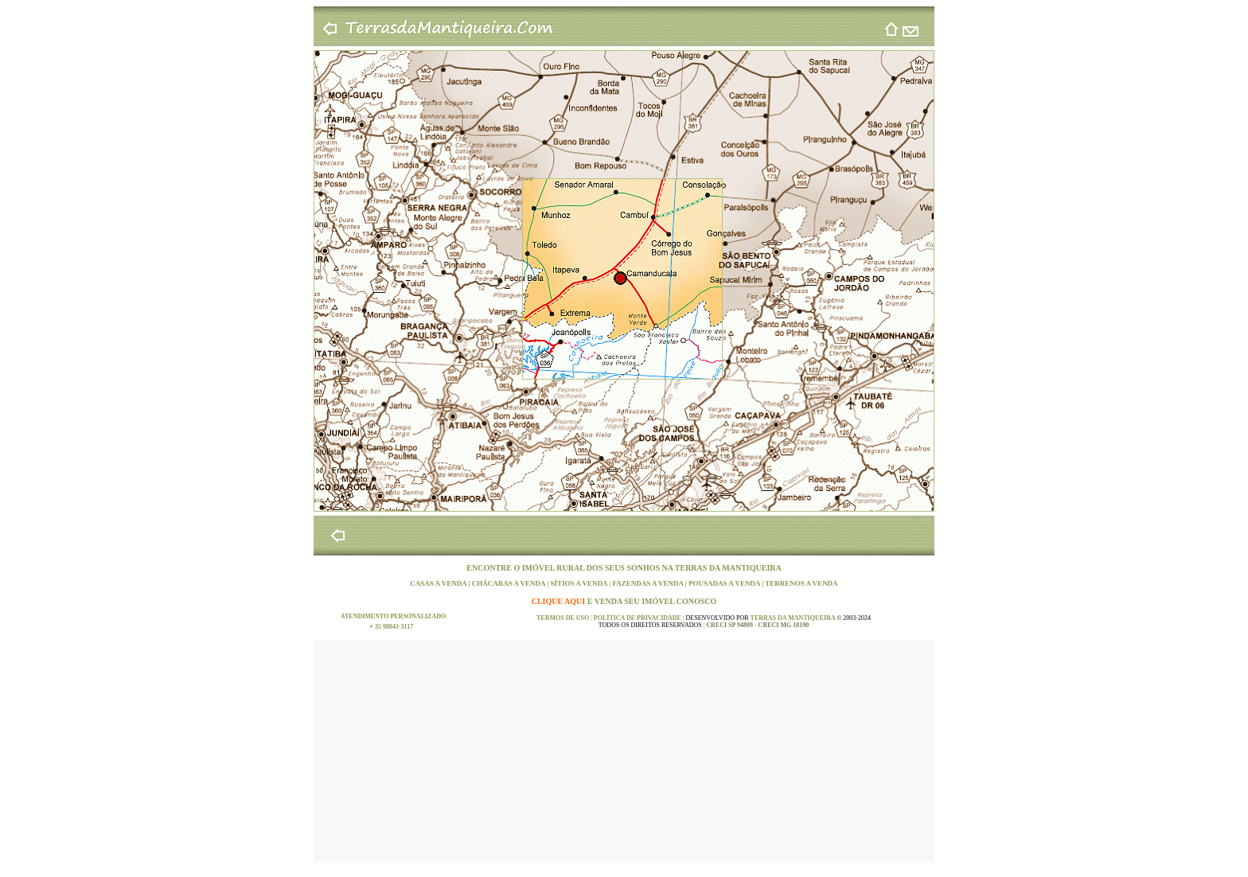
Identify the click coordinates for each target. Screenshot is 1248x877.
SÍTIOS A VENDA (580, 583)
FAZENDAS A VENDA (648, 583)
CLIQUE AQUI (559, 601)
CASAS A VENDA (439, 583)
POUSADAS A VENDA (725, 583)
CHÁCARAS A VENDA (510, 583)
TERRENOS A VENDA (801, 583)
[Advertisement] (624, 751)
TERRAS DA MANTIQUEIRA (728, 567)
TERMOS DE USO (563, 618)
